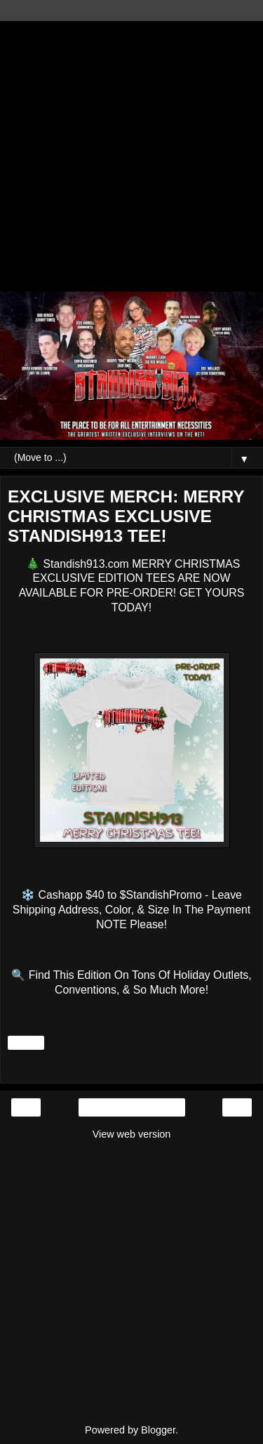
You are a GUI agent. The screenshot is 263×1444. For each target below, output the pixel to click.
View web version (132, 1134)
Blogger (158, 1430)
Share (26, 1043)
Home (131, 1107)
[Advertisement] (131, 153)
